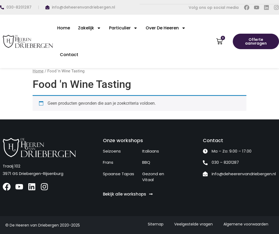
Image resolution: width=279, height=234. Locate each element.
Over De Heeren (166, 28)
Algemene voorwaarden (245, 224)
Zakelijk (89, 28)
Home (63, 28)
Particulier (123, 28)
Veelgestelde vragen (193, 224)
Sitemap (156, 224)
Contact (69, 54)
